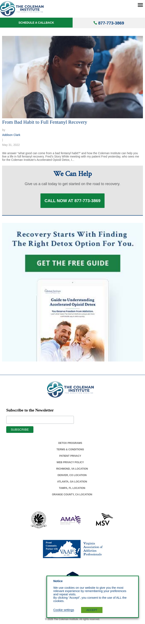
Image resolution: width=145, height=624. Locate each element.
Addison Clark (11, 135)
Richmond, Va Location (72, 468)
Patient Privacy (70, 455)
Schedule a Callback (36, 22)
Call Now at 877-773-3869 (73, 200)
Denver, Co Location (72, 475)
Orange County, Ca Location (72, 494)
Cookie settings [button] (63, 610)
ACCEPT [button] (91, 610)
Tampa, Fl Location (72, 488)
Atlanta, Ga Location (72, 481)
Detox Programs (70, 443)
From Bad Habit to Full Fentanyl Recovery (44, 122)
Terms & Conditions (70, 449)
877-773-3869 (111, 23)
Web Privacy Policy (70, 462)
